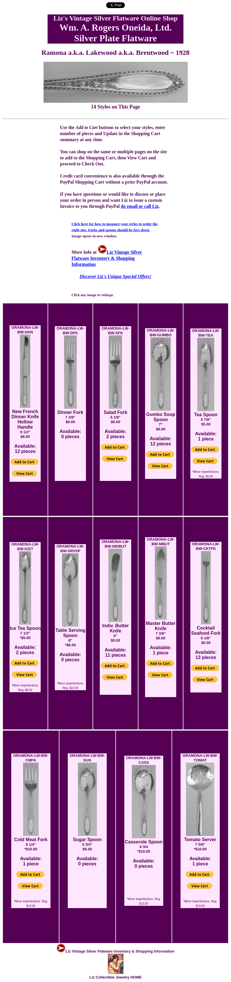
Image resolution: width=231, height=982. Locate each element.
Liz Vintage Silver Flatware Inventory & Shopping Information (107, 258)
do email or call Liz (140, 206)
